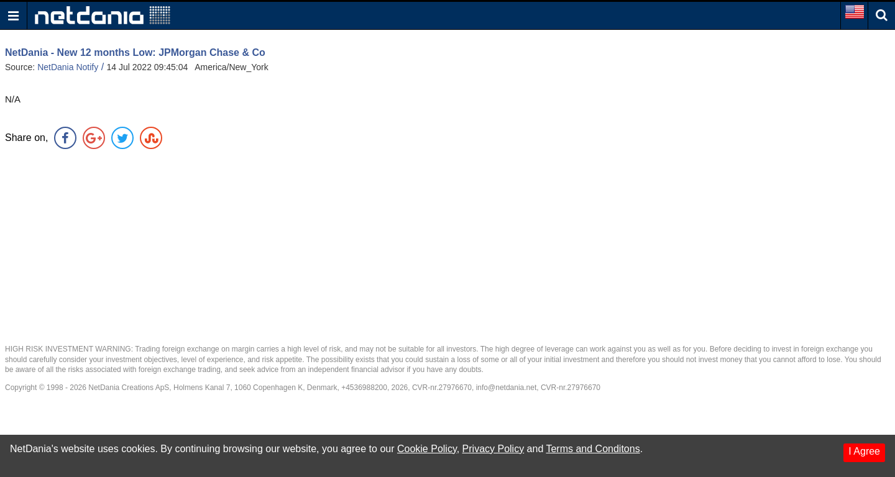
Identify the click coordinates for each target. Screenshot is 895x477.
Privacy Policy (493, 448)
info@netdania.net (506, 387)
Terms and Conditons (593, 448)
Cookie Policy (427, 448)
